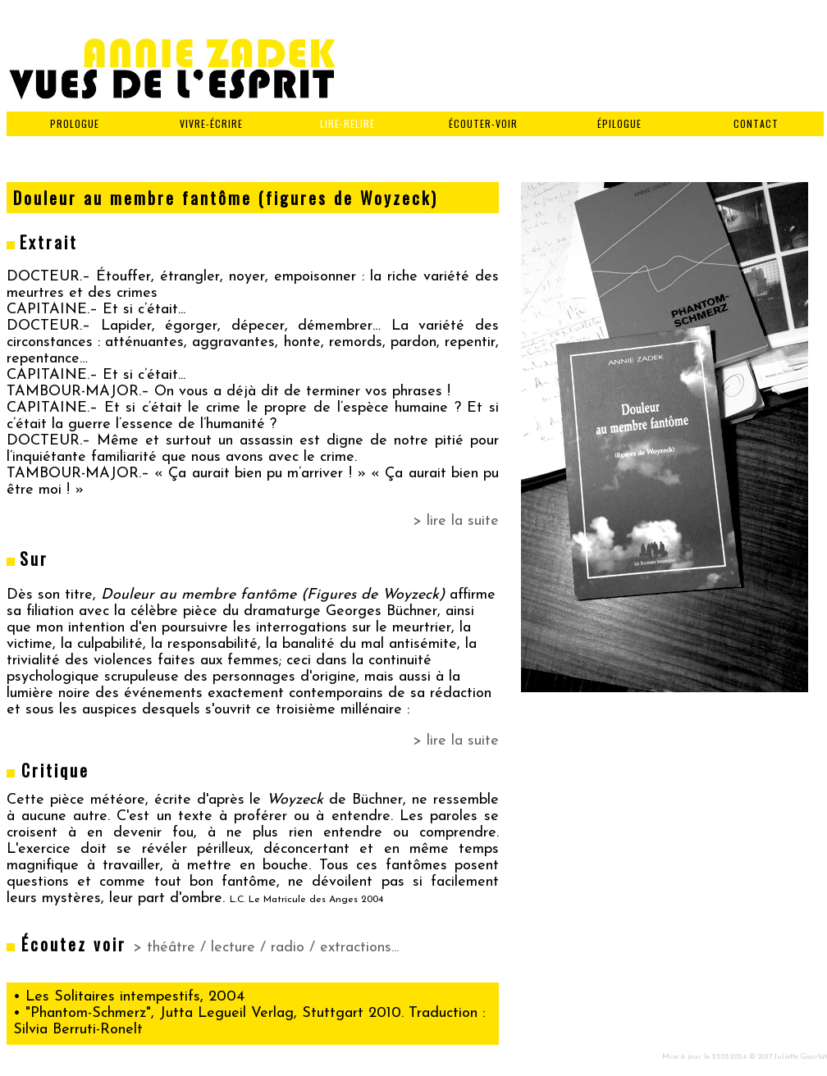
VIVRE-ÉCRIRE (211, 123)
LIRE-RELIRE (347, 123)
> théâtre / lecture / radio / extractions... (266, 947)
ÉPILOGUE (619, 123)
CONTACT (756, 123)
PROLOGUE (74, 123)
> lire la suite (456, 521)
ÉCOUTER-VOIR (483, 123)
